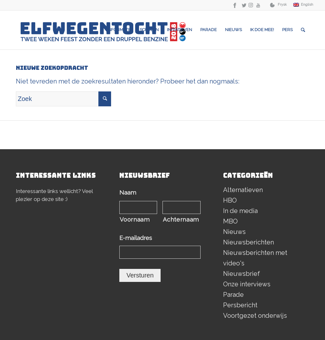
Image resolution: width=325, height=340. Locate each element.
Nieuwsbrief (241, 273)
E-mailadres (137, 238)
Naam (129, 192)
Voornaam (134, 219)
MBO (230, 221)
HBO (230, 200)
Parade (233, 294)
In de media (240, 211)
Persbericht (240, 305)
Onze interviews (246, 284)
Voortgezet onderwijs (255, 315)
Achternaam (181, 219)
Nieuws (234, 232)
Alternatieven (243, 190)
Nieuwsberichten (248, 242)
